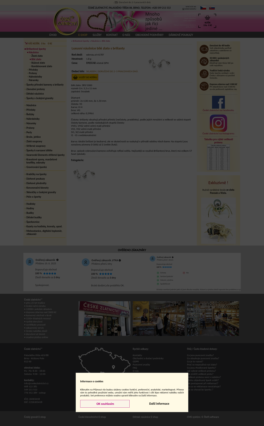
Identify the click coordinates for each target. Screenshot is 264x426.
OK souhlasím (105, 404)
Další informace (159, 404)
